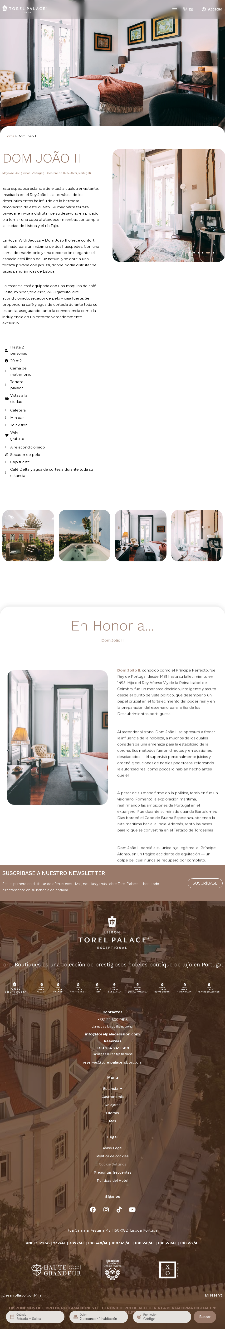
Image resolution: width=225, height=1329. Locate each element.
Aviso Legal (112, 1148)
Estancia (112, 1089)
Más (112, 1121)
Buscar (204, 1317)
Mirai (38, 1295)
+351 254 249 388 (112, 1048)
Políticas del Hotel (112, 1180)
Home (10, 136)
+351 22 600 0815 (113, 1019)
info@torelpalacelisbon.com (112, 1034)
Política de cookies (112, 1156)
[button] (190, 252)
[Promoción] (154, 1319)
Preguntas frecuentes (113, 1172)
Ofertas (112, 1113)
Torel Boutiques (20, 964)
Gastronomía (113, 1097)
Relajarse (113, 1105)
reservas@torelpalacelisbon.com (112, 1062)
